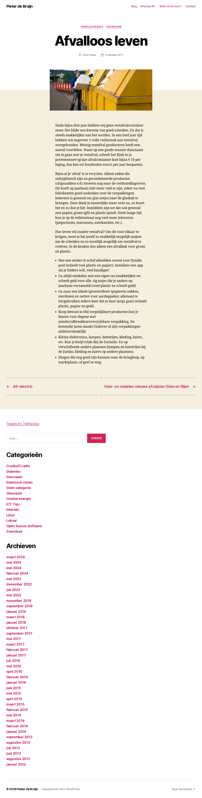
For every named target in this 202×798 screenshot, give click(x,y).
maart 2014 (15, 721)
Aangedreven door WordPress (61, 789)
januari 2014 (16, 732)
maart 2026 (15, 557)
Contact (190, 6)
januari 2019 (16, 612)
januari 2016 (16, 682)
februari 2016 (17, 677)
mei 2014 (13, 715)
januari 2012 (16, 764)
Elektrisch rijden (19, 482)
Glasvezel (14, 493)
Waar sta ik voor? (170, 6)
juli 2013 (13, 748)
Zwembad (14, 531)
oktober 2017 (16, 628)
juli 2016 (13, 661)
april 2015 (14, 699)
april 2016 (14, 672)
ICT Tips (13, 504)
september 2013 (19, 737)
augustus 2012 (18, 759)
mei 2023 (13, 579)
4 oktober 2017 (114, 54)
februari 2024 (17, 573)
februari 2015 (17, 710)
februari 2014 (17, 726)
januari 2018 (16, 623)
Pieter (92, 54)
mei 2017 (13, 639)
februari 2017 (17, 650)
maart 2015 (15, 704)
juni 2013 (13, 753)
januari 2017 (16, 655)
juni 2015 (13, 688)
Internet (12, 510)
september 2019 (19, 606)
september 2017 (19, 633)
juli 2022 (13, 590)
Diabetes (13, 471)
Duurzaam (113, 26)
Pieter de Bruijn (19, 6)
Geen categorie (18, 488)
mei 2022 (13, 595)
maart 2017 (15, 644)
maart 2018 (15, 617)
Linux (10, 515)
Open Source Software (24, 526)
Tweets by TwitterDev (22, 424)
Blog (134, 6)
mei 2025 (13, 562)
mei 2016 (13, 666)
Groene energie (18, 499)
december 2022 (19, 584)
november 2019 (18, 601)
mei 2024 (13, 568)
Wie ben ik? (148, 6)
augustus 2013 (18, 743)
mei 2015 (13, 693)
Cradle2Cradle (92, 26)
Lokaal (11, 521)
